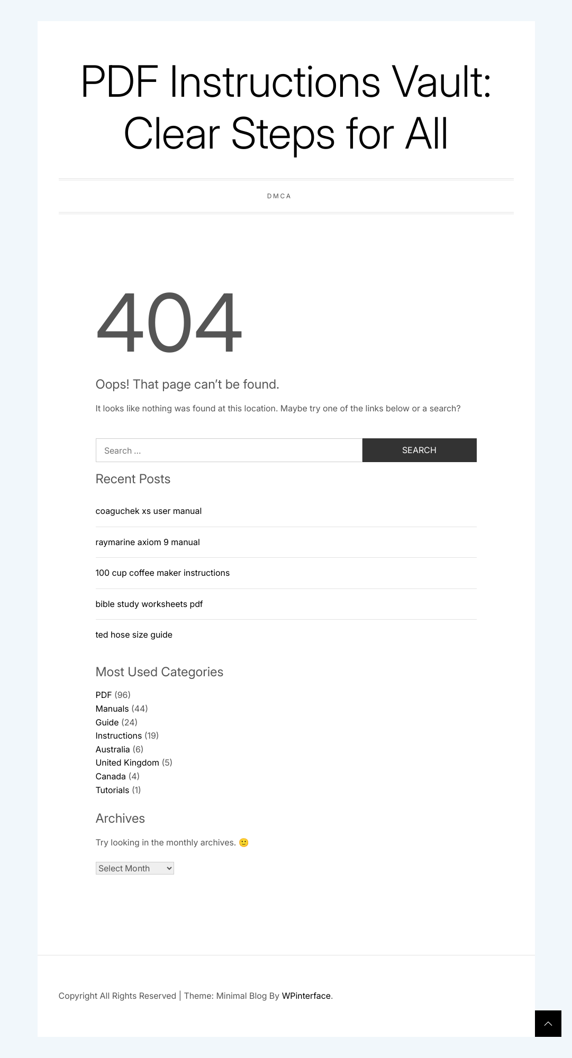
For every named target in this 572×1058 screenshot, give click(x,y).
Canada (111, 776)
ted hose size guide (134, 634)
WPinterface (306, 995)
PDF (104, 694)
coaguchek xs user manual (149, 510)
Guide (107, 722)
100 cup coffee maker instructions (163, 572)
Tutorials (113, 790)
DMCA (279, 196)
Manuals (112, 708)
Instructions (119, 735)
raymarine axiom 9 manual (148, 542)
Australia (113, 749)
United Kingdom (127, 762)
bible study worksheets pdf (149, 604)
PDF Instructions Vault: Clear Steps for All (286, 107)
